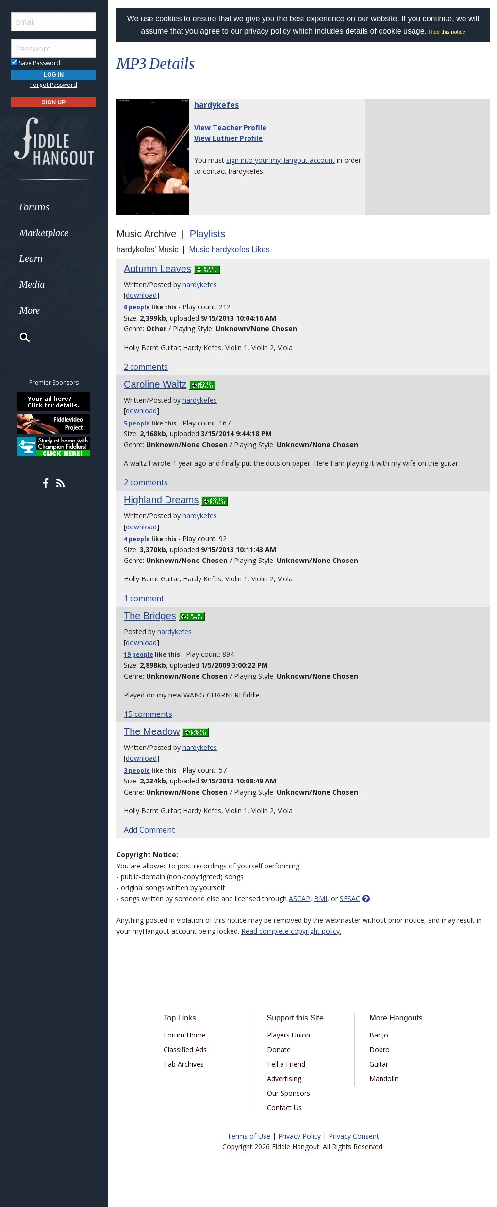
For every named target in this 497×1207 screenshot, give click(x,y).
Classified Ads (185, 1049)
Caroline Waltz (155, 384)
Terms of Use (248, 1135)
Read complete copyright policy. (291, 930)
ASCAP (299, 898)
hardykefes (216, 105)
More (30, 310)
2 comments (146, 366)
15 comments (148, 714)
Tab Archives (184, 1064)
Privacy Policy (299, 1135)
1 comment (144, 598)
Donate (279, 1049)
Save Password (36, 63)
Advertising (284, 1078)
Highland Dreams (161, 499)
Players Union (288, 1034)
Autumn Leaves (157, 268)
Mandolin (383, 1078)
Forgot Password (54, 85)
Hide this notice (447, 31)
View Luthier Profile (228, 138)
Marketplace (44, 232)
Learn (32, 258)
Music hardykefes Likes (229, 249)
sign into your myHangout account (280, 160)
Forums (35, 207)
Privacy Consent (354, 1135)
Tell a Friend (286, 1064)
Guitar (378, 1064)
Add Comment (149, 829)
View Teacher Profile (230, 127)
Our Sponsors (288, 1093)
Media (33, 284)
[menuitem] (54, 207)
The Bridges (150, 616)
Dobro (379, 1049)
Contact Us (284, 1107)
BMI (320, 898)
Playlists (207, 233)
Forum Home (185, 1034)
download (141, 295)
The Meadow (152, 731)
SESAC (350, 898)
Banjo (378, 1034)
